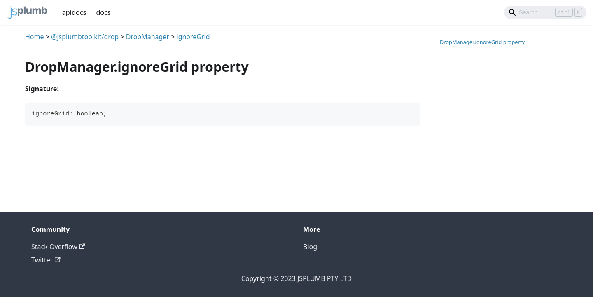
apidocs (74, 12)
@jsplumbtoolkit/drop (85, 36)
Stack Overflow (58, 246)
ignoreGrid (193, 36)
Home (34, 36)
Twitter (46, 259)
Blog (310, 246)
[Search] (545, 12)
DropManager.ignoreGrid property (482, 42)
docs (103, 12)
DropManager (147, 36)
